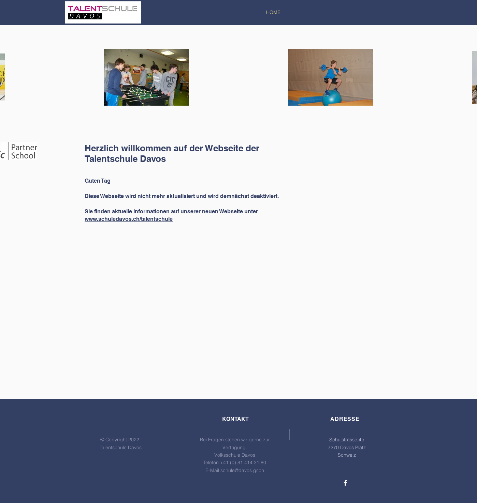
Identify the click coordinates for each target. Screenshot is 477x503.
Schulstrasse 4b (346, 440)
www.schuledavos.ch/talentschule (129, 219)
